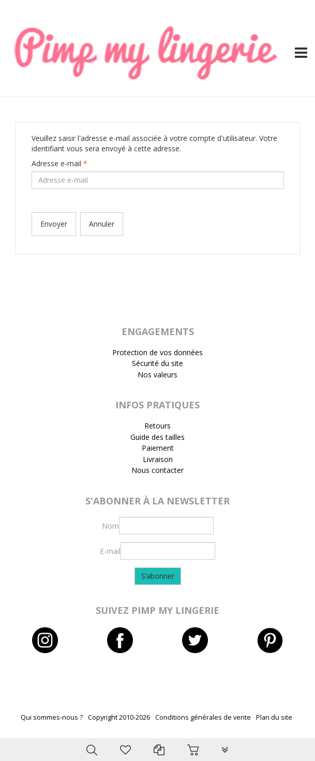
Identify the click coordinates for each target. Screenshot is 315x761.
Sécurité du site (157, 363)
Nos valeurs (157, 374)
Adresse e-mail (59, 163)
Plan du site (274, 717)
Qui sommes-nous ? (52, 717)
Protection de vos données (157, 352)
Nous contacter (157, 470)
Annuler (101, 224)
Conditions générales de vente (203, 717)
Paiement (158, 448)
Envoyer (53, 224)
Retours (157, 426)
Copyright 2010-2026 (119, 717)
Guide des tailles (157, 437)
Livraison (158, 459)
